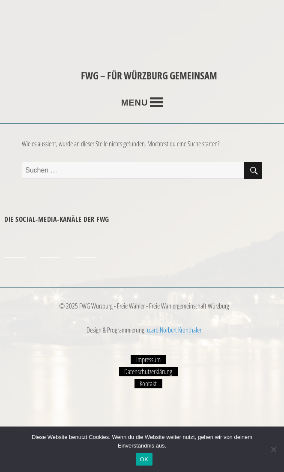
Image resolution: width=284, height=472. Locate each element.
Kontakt (148, 383)
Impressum (148, 359)
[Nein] (273, 449)
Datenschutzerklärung (148, 371)
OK (144, 459)
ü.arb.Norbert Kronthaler (174, 330)
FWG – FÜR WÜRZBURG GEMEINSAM (149, 75)
